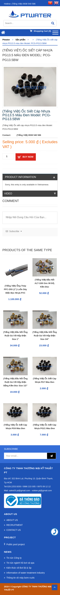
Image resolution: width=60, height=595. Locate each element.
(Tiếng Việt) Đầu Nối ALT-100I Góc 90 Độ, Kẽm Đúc (45, 283)
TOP (54, 586)
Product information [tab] (30, 177)
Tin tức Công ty (14, 558)
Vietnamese (42, 184)
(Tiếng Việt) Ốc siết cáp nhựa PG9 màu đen (15, 427)
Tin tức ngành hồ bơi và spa (20, 563)
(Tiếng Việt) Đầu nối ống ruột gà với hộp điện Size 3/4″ (44, 335)
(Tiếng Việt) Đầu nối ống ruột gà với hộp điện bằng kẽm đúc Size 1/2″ (15, 382)
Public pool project (15, 544)
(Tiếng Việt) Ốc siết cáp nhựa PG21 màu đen (44, 427)
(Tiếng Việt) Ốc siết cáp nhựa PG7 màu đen (44, 380)
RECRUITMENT (14, 525)
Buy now (28, 157)
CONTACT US (13, 530)
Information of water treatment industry (25, 572)
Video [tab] (30, 193)
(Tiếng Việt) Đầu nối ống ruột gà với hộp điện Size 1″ (15, 335)
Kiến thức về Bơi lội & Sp (18, 567)
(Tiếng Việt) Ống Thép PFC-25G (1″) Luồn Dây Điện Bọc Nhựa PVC (15, 289)
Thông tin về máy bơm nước (20, 577)
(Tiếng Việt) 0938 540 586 (20, 4)
